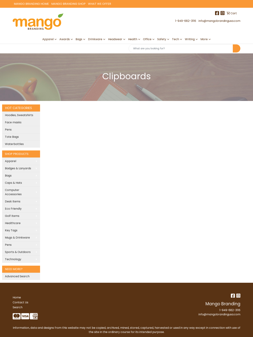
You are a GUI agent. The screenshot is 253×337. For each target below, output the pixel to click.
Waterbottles (14, 144)
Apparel (10, 161)
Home (17, 297)
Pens (8, 130)
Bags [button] (79, 39)
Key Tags (11, 230)
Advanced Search (17, 276)
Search (17, 307)
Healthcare (13, 223)
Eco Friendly (13, 209)
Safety (161, 39)
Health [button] (132, 39)
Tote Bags (12, 137)
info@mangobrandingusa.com (219, 21)
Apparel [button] (48, 39)
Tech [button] (175, 39)
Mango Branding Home (31, 4)
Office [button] (147, 39)
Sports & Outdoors (18, 252)
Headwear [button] (115, 39)
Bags (8, 176)
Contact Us (20, 302)
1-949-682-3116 (185, 21)
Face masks (13, 122)
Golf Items (12, 216)
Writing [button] (190, 39)
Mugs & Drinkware (17, 238)
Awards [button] (64, 39)
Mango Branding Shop (68, 4)
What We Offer (99, 4)
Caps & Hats (13, 183)
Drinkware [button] (95, 39)
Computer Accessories (13, 192)
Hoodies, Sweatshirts (19, 115)
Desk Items (12, 201)
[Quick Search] (181, 48)
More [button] (204, 39)
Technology (13, 259)
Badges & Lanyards (18, 168)
